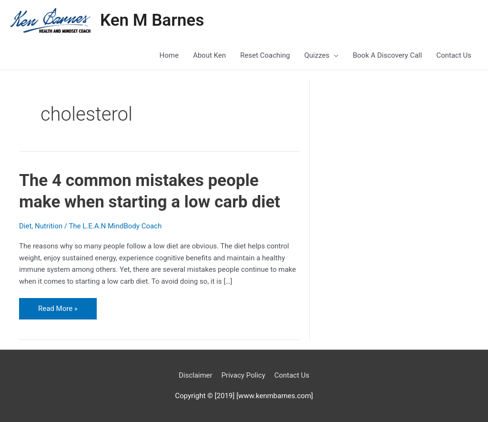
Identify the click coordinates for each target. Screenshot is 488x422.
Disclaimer (196, 375)
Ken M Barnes (152, 20)
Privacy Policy (243, 375)
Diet (25, 226)
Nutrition (48, 226)
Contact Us (291, 375)
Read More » (64, 305)
